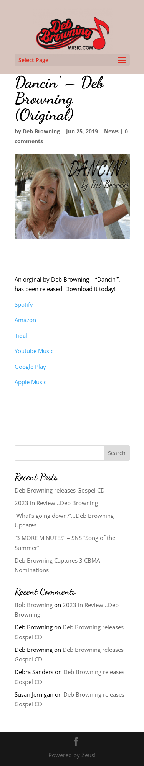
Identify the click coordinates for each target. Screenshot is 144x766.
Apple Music (30, 382)
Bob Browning (34, 605)
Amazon (25, 320)
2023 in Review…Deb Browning (56, 503)
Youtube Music (34, 351)
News (111, 131)
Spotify (24, 304)
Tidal (21, 335)
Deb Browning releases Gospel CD (60, 490)
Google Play (30, 366)
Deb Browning (41, 131)
